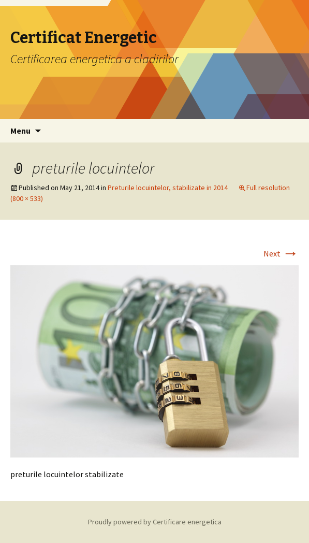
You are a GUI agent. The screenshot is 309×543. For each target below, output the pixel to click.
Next (281, 253)
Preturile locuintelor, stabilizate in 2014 (168, 187)
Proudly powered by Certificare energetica (155, 521)
